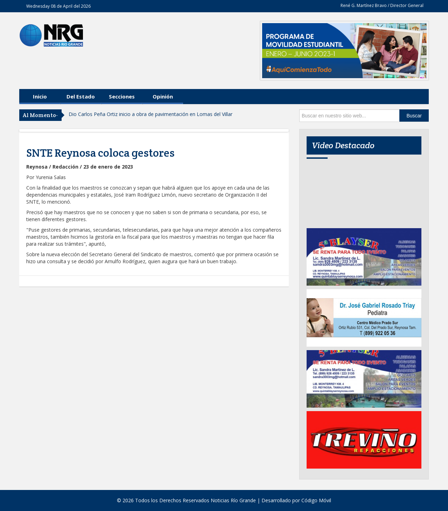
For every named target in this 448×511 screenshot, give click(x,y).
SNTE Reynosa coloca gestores (100, 153)
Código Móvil (316, 500)
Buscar (414, 115)
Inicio (40, 96)
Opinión (163, 96)
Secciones (122, 96)
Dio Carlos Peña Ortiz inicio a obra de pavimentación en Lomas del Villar (150, 114)
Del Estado (80, 96)
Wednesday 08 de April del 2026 (58, 6)
